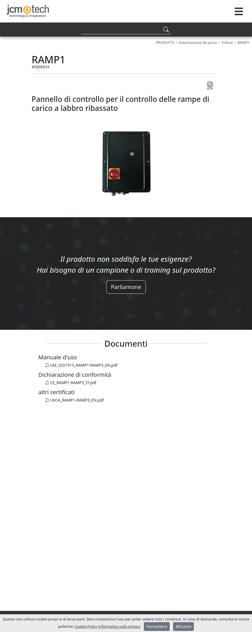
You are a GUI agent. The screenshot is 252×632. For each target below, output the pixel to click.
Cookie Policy (86, 626)
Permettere (156, 626)
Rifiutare (183, 626)
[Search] (126, 29)
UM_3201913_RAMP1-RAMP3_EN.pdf (81, 365)
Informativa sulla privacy (119, 626)
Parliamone (126, 287)
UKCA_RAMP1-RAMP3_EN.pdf (74, 400)
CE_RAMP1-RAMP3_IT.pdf (70, 382)
